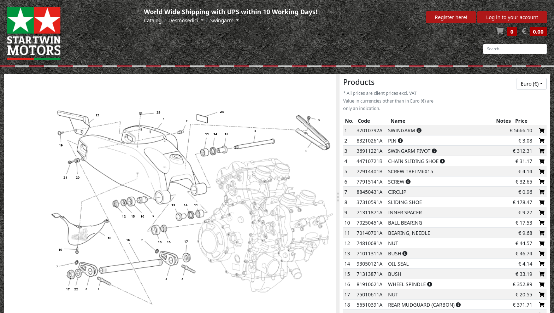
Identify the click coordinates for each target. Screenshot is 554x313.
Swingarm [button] (222, 20)
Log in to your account (512, 17)
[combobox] (532, 84)
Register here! (451, 17)
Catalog (152, 20)
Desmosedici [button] (184, 20)
